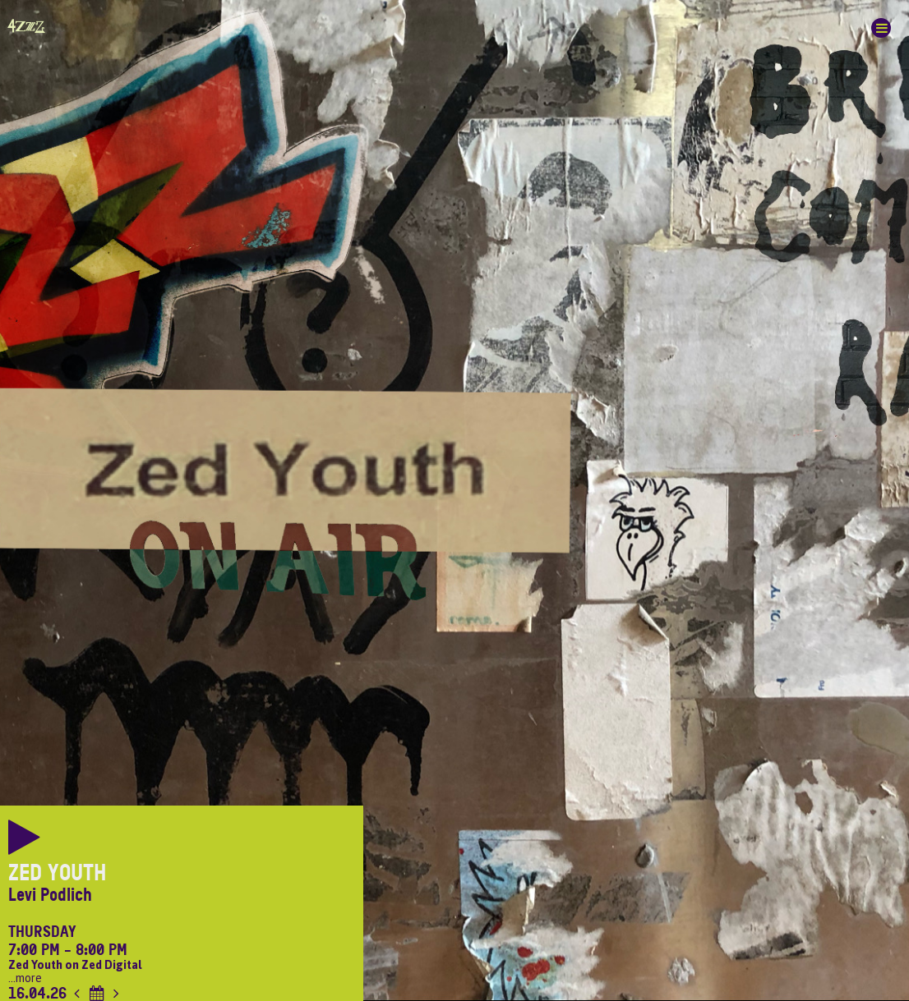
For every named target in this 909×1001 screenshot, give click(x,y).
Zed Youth (57, 873)
